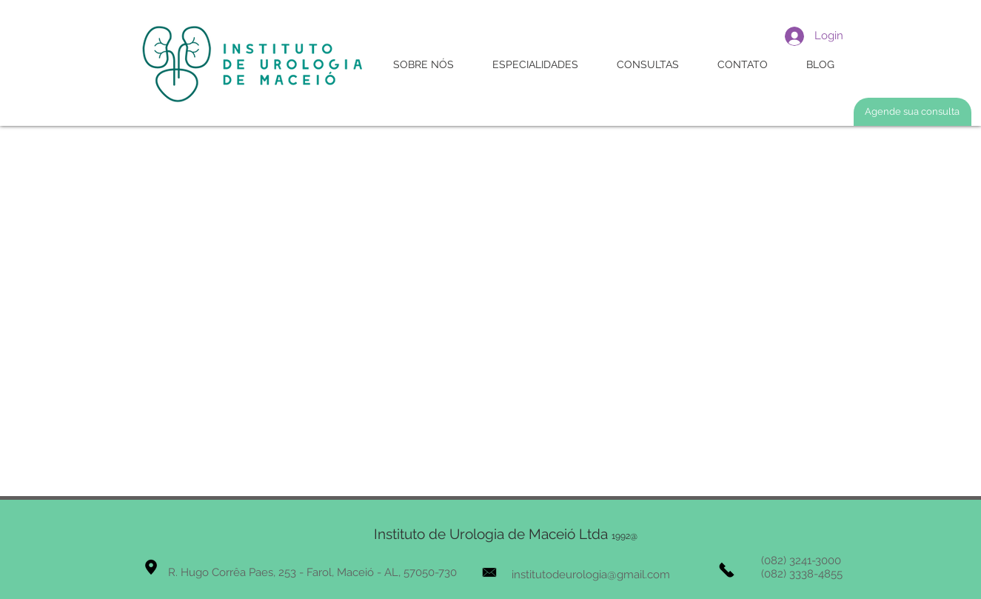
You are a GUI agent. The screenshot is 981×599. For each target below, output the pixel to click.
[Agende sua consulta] (912, 112)
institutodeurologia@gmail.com (591, 574)
